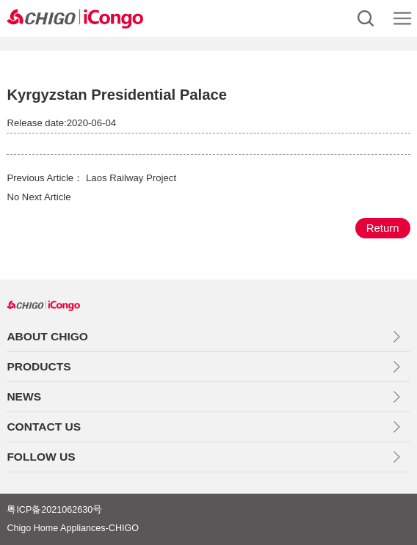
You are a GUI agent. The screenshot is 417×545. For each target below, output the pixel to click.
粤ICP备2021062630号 (54, 510)
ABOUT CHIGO (47, 336)
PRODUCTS (38, 366)
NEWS (24, 396)
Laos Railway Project (131, 177)
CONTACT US (44, 426)
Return (382, 228)
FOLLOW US (41, 456)
